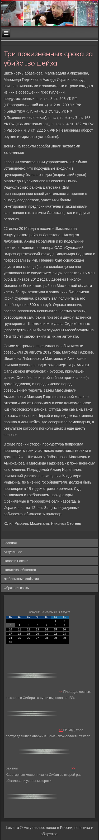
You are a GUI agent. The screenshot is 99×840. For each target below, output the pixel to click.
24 (10, 638)
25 (19, 638)
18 (19, 633)
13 (37, 629)
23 (64, 633)
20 (37, 633)
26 (28, 638)
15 (55, 629)
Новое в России (16, 561)
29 (55, 638)
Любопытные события (21, 579)
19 (28, 633)
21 (46, 633)
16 (64, 629)
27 (37, 638)
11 (19, 629)
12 (28, 629)
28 (46, 638)
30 (64, 638)
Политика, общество (20, 570)
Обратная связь (16, 588)
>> (61, 692)
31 (10, 642)
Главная (10, 543)
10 (10, 629)
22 (55, 633)
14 (46, 629)
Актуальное (13, 552)
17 (10, 633)
